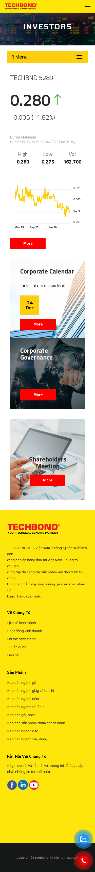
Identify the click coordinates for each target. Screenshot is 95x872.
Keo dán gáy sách (21, 715)
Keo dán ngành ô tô (22, 731)
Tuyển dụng (16, 647)
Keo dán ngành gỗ (21, 682)
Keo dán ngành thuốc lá (26, 707)
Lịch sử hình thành (21, 622)
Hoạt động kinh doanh (24, 631)
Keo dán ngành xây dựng (27, 739)
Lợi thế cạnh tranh (21, 639)
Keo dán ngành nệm (23, 698)
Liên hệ (13, 655)
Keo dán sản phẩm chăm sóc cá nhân (36, 723)
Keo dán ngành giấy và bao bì (30, 690)
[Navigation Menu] (87, 6)
